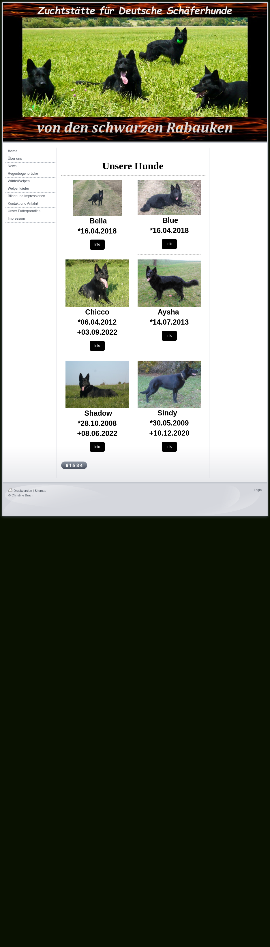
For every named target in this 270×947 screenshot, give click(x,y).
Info (97, 244)
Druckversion (20, 490)
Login (258, 490)
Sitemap (40, 490)
